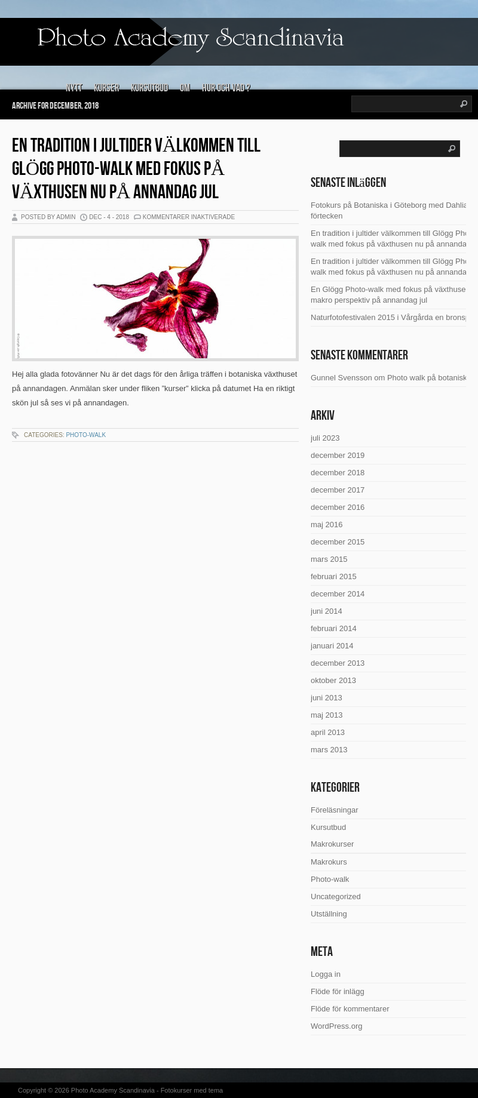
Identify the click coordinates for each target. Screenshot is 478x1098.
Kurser (106, 88)
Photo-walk (86, 435)
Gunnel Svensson (341, 377)
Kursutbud (149, 88)
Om (185, 88)
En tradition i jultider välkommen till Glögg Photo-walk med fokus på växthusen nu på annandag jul (136, 169)
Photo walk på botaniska (429, 377)
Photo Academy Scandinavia (113, 1090)
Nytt (74, 88)
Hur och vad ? (226, 88)
